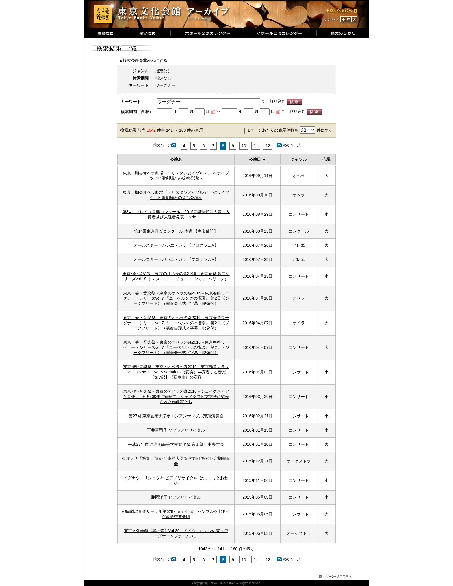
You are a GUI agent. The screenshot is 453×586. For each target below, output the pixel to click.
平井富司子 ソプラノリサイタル (176, 430)
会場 (326, 159)
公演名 (176, 159)
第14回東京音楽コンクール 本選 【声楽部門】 (176, 231)
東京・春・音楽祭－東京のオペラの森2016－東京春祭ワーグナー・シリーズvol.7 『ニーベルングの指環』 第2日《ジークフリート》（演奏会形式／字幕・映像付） (176, 298)
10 (244, 145)
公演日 (255, 159)
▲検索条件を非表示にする (143, 60)
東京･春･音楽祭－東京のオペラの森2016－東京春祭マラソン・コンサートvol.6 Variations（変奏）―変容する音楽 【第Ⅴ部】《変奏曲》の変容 (176, 371)
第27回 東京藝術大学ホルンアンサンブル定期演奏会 (176, 416)
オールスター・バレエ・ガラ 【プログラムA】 (176, 245)
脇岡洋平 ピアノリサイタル (176, 497)
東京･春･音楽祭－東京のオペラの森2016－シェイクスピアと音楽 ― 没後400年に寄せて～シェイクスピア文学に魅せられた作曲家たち (176, 396)
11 (256, 145)
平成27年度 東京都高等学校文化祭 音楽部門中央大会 (176, 444)
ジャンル (299, 159)
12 (268, 145)
